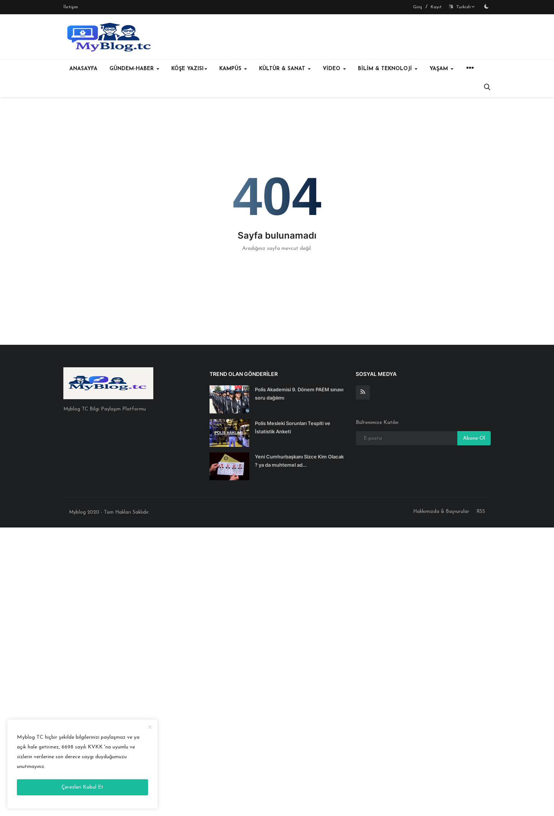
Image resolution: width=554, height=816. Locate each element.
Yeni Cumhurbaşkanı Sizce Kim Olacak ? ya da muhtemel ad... (299, 461)
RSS (480, 511)
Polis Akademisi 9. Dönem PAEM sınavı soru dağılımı (299, 393)
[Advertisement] (225, 670)
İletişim (70, 7)
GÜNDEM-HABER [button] (134, 69)
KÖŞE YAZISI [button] (189, 69)
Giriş (417, 7)
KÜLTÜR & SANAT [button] (285, 69)
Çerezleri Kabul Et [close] (82, 787)
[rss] (363, 392)
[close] (150, 727)
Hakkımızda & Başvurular (441, 511)
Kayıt (436, 7)
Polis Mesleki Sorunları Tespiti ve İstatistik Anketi (292, 427)
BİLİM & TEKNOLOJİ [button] (388, 69)
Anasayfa (83, 69)
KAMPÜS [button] (233, 69)
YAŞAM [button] (442, 69)
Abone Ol (474, 438)
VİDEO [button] (334, 69)
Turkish (462, 7)
